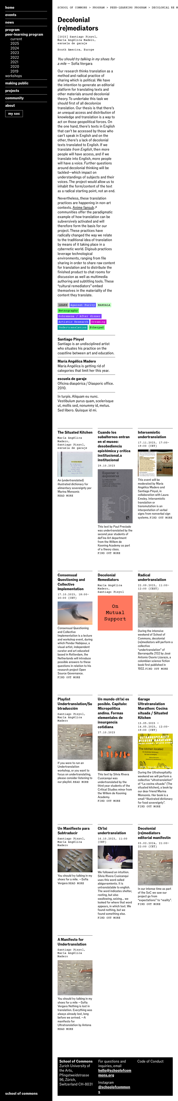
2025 (14, 43)
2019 (14, 71)
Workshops (13, 76)
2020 (14, 66)
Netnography (68, 310)
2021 (14, 62)
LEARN (63, 305)
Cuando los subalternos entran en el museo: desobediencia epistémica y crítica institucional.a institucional (114, 446)
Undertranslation (73, 327)
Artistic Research (73, 322)
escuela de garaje (72, 43)
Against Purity (83, 305)
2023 (14, 53)
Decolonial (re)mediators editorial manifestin (154, 833)
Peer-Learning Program (24, 34)
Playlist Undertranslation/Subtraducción (75, 703)
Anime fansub (85, 207)
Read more (65, 495)
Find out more (109, 553)
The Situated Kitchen (75, 432)
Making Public (16, 83)
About (10, 105)
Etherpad (97, 327)
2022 (14, 57)
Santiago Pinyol (83, 36)
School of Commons (72, 7)
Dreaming (98, 322)
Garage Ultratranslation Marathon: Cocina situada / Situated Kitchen (153, 708)
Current (16, 39)
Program (12, 30)
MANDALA (104, 305)
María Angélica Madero (76, 40)
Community (14, 98)
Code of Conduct (150, 1061)
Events (10, 15)
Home (9, 7)
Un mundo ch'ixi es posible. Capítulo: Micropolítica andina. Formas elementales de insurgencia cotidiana (113, 713)
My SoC (14, 113)
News (9, 22)
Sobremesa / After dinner (80, 316)
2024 (14, 48)
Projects (12, 91)
